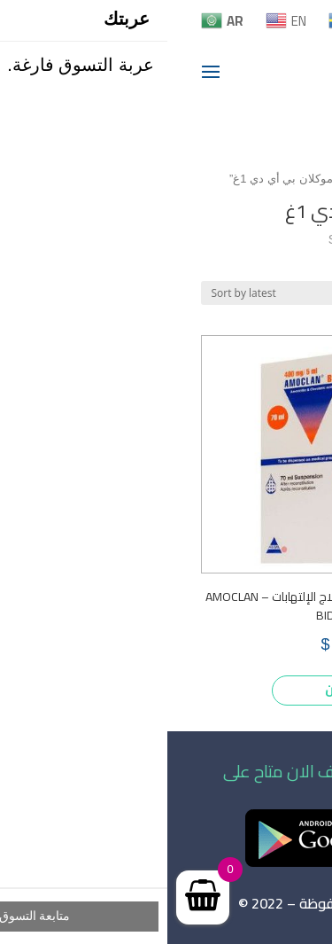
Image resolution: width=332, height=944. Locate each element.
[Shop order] (111, 293)
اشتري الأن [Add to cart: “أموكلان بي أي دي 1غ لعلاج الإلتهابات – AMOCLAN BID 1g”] (188, 689)
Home (191, 178)
